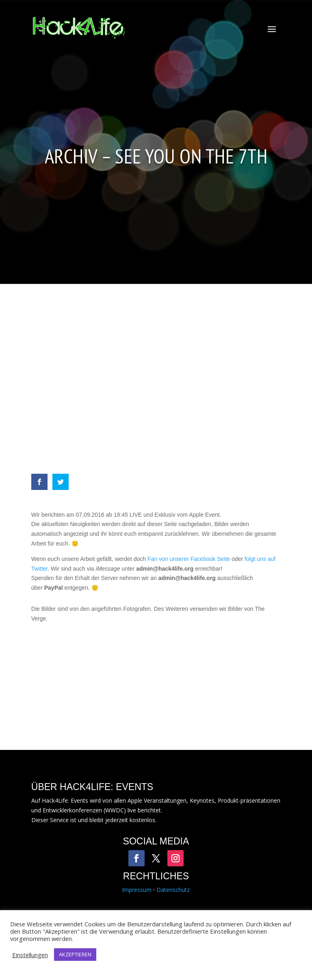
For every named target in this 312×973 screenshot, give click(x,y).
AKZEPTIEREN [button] (75, 954)
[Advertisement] (156, 383)
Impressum (137, 890)
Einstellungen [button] (30, 954)
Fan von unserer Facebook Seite (188, 559)
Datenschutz (173, 890)
